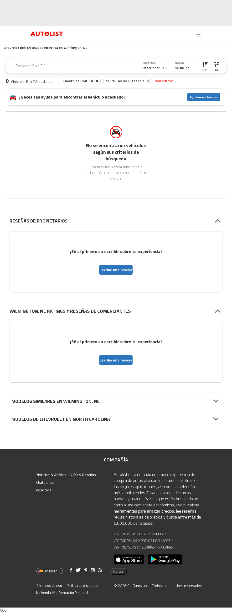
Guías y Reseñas (82, 475)
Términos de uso (49, 585)
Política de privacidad (82, 585)
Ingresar (118, 571)
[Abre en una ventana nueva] (129, 559)
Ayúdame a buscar (204, 96)
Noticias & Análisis (51, 475)
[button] (205, 65)
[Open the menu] (198, 34)
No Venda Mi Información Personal (62, 592)
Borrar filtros (164, 80)
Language (49, 571)
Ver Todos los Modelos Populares (143, 540)
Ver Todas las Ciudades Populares (143, 533)
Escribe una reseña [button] (116, 270)
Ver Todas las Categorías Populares (144, 547)
